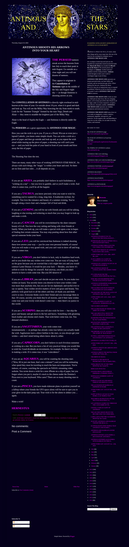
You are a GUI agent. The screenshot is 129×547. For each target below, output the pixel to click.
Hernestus (103, 197)
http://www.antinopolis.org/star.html (97, 134)
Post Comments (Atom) (26, 490)
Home (46, 486)
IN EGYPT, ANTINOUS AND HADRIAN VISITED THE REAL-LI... (103, 422)
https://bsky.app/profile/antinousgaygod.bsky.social (102, 174)
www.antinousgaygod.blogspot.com (97, 156)
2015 (91, 492)
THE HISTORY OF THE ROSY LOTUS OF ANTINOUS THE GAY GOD (104, 293)
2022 (91, 472)
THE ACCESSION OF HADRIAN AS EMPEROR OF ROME (102, 386)
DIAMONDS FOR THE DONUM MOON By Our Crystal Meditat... (103, 318)
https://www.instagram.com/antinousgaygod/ (100, 186)
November (94, 225)
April (93, 457)
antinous (51, 418)
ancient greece (28, 418)
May (92, 455)
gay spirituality (16, 420)
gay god (75, 418)
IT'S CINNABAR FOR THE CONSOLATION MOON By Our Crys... (103, 275)
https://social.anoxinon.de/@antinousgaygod (100, 180)
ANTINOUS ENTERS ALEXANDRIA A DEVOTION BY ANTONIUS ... (103, 435)
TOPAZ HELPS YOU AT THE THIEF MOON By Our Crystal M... (102, 365)
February (94, 463)
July (92, 449)
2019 (91, 481)
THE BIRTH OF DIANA (98, 357)
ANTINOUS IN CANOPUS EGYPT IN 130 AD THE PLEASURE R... (104, 264)
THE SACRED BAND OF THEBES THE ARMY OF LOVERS (103, 309)
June (92, 452)
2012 (91, 500)
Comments (17, 526)
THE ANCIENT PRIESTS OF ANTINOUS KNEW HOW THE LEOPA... (103, 250)
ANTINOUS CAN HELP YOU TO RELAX (103, 340)
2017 (91, 486)
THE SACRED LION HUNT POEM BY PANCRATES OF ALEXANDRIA (102, 288)
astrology (56, 418)
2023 (91, 469)
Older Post (76, 486)
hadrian (23, 420)
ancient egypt (20, 418)
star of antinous (30, 420)
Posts (15, 522)
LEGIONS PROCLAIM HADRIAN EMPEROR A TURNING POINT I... (102, 372)
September (94, 231)
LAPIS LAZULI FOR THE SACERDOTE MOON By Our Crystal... (103, 417)
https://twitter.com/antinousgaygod (97, 168)
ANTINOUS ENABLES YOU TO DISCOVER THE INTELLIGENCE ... (103, 237)
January (93, 466)
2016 (91, 489)
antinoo (42, 418)
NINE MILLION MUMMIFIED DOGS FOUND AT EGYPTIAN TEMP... (102, 279)
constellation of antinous (66, 418)
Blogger (72, 536)
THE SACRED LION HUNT (99, 306)
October (93, 228)
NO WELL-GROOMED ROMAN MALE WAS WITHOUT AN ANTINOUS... (103, 336)
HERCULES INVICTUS (98, 369)
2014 (91, 495)
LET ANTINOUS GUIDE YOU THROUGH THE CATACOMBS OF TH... (104, 404)
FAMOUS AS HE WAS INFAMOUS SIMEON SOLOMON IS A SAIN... (102, 381)
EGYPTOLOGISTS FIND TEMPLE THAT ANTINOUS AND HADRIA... (103, 426)
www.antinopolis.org (93, 150)
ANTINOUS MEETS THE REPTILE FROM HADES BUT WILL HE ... (104, 353)
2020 (91, 478)
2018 (91, 483)
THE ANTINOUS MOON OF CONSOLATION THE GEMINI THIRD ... (103, 269)
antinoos (46, 418)
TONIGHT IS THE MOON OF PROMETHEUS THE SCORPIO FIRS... (103, 360)
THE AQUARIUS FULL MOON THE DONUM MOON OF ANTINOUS (102, 314)
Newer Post (15, 486)
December (94, 223)
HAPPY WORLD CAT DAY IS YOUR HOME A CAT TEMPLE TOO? (102, 395)
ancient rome (35, 418)
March (93, 460)
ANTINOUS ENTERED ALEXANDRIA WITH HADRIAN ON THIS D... (103, 440)
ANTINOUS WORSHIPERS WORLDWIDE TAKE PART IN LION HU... (104, 284)
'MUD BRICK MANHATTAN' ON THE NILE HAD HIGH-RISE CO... (102, 399)
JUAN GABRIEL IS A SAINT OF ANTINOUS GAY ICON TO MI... (102, 260)
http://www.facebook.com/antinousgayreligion (100, 162)
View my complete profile (104, 203)
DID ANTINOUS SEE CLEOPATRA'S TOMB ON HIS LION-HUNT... (102, 327)
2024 (91, 220)
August (93, 234)
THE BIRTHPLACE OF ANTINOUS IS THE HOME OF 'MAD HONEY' (102, 332)
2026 (91, 215)
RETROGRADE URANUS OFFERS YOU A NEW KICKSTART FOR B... (104, 241)
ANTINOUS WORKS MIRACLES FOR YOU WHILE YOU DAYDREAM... (102, 246)
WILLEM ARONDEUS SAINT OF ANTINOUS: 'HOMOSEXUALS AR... (103, 302)
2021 (91, 475)
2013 (91, 497)
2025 (91, 217)
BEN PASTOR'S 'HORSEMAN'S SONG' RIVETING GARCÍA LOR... (103, 323)
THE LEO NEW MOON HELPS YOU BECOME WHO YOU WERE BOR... (103, 413)
